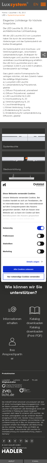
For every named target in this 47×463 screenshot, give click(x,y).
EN (35, 4)
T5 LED (35, 380)
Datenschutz (22, 448)
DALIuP (26, 380)
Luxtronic (16, 380)
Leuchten (13, 12)
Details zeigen (33, 262)
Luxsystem (6, 380)
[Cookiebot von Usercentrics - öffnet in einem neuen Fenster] (33, 184)
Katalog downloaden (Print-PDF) (35, 331)
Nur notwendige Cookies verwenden (23, 277)
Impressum (7, 448)
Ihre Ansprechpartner (12, 354)
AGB (14, 448)
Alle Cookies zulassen (23, 269)
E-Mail (35, 461)
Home (4, 12)
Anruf (12, 461)
